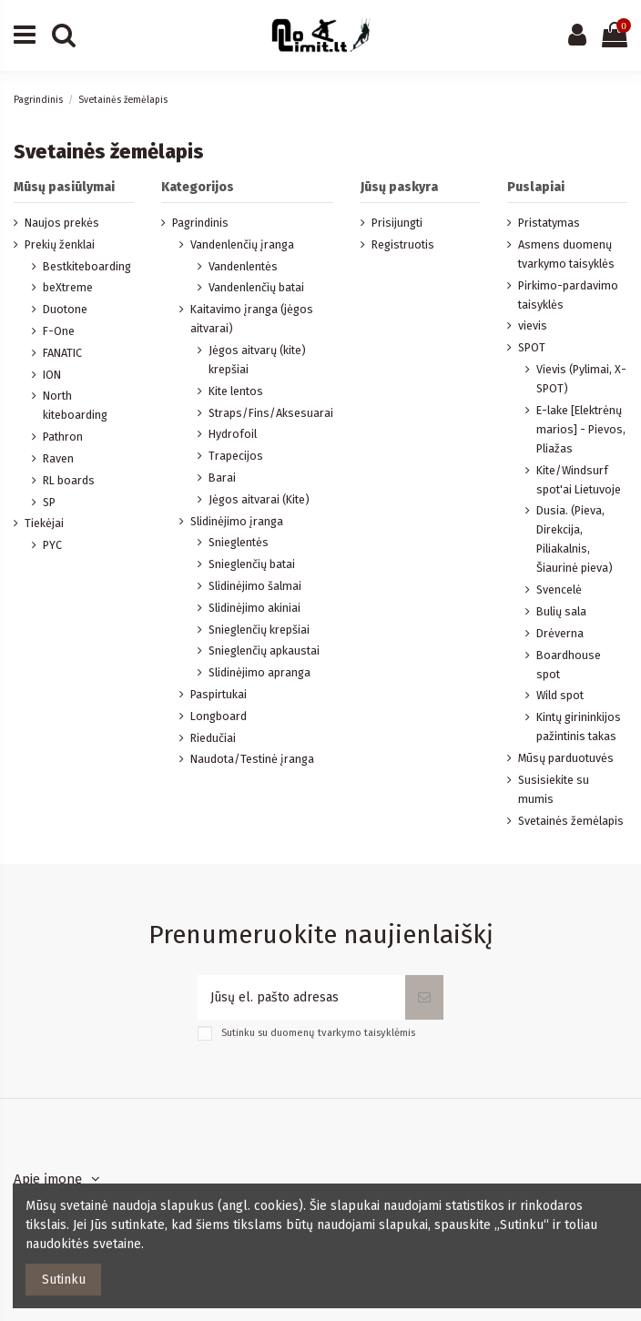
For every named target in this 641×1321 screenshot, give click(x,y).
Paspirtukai (218, 694)
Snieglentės (239, 542)
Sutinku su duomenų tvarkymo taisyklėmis (318, 1033)
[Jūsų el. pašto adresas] (301, 997)
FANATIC (62, 353)
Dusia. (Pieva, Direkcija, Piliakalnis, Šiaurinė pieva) (574, 538)
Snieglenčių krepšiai (259, 629)
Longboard (218, 716)
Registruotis (402, 244)
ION (52, 374)
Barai (222, 477)
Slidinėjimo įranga (236, 521)
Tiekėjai (44, 523)
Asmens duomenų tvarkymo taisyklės (566, 254)
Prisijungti (396, 222)
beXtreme (68, 287)
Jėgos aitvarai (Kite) (259, 499)
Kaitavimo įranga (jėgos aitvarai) (251, 318)
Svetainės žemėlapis (571, 821)
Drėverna (560, 633)
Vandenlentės (243, 266)
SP (49, 502)
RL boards (69, 480)
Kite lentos (236, 391)
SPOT (531, 347)
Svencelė (559, 589)
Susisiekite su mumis (553, 789)
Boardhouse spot (568, 664)
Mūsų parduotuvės (566, 758)
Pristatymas (549, 222)
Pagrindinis (200, 222)
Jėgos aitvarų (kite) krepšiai (257, 359)
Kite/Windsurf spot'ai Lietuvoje (578, 479)
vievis (532, 325)
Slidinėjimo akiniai (254, 608)
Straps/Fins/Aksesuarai (271, 413)
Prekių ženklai (60, 244)
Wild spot (560, 695)
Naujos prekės (62, 222)
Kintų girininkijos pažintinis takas (578, 726)
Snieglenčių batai (252, 564)
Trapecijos (236, 455)
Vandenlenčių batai (256, 287)
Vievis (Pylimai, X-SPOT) (581, 378)
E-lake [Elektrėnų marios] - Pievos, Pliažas (581, 429)
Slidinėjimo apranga (259, 672)
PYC (52, 545)
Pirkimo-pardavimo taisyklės (568, 295)
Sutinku (64, 1279)
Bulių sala (561, 611)
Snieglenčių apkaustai (264, 650)
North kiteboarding (75, 405)
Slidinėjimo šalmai (255, 586)
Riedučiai (213, 738)
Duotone (65, 309)
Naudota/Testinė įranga (252, 759)
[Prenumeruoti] (424, 997)
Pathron (63, 436)
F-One (59, 331)
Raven (58, 458)
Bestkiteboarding (87, 266)
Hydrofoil (233, 434)
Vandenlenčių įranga (242, 244)
